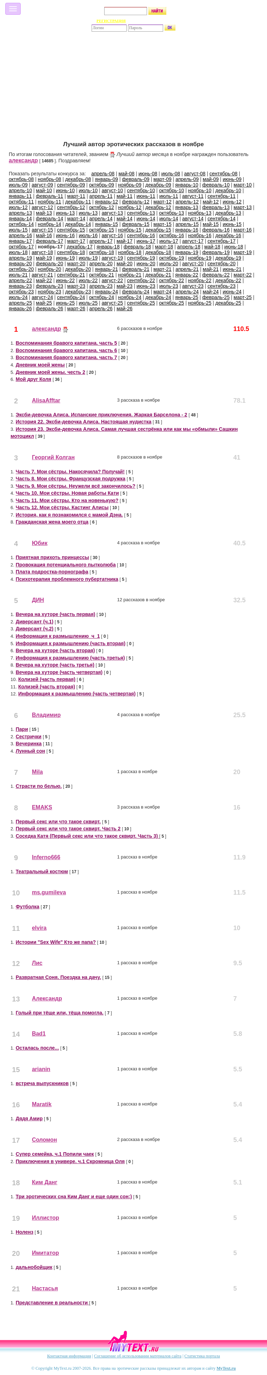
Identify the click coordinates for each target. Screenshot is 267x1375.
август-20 (192, 263)
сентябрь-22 (141, 280)
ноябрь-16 (199, 235)
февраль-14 (49, 218)
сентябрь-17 (221, 241)
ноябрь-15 (129, 230)
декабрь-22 (228, 280)
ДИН (38, 600)
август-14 (192, 218)
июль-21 (18, 275)
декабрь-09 (158, 185)
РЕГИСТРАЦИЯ (111, 21)
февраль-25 (215, 297)
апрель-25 (20, 303)
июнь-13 (65, 213)
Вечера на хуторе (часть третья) (55, 665)
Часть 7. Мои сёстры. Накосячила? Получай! (70, 471)
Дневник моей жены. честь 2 (50, 372)
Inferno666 (46, 857)
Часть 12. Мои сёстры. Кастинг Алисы (62, 507)
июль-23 (168, 286)
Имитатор (45, 1253)
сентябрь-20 (221, 263)
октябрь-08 (21, 179)
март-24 (162, 291)
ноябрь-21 (129, 275)
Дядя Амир (29, 1118)
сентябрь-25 (141, 303)
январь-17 (20, 241)
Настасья (45, 1288)
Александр (47, 998)
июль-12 (18, 207)
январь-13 (186, 207)
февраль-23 (49, 286)
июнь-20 (145, 263)
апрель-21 (187, 269)
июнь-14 (145, 218)
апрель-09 (187, 179)
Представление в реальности (52, 1302)
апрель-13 (20, 213)
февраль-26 (49, 308)
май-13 (44, 213)
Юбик (39, 543)
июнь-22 (65, 280)
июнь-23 (145, 286)
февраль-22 (215, 275)
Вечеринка (29, 743)
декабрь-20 (78, 269)
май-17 (124, 241)
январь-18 (108, 246)
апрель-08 (102, 173)
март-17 (76, 241)
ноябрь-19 (199, 258)
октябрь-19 (171, 258)
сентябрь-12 (71, 207)
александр (23, 160)
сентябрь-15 (71, 230)
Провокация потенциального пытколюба (66, 564)
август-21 (42, 275)
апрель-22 (20, 280)
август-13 (112, 213)
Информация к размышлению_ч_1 (58, 636)
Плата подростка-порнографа (52, 572)
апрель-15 (187, 224)
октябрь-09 (101, 185)
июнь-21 (232, 269)
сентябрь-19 (141, 258)
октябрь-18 (101, 252)
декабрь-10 (228, 190)
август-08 (195, 173)
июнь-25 (65, 303)
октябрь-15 (101, 230)
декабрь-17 (80, 246)
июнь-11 (145, 196)
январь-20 (20, 263)
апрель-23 (101, 286)
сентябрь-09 (71, 185)
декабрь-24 (158, 297)
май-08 (126, 173)
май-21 (211, 269)
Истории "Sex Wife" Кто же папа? (56, 942)
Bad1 (39, 1034)
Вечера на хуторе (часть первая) (55, 614)
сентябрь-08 (223, 173)
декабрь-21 (158, 275)
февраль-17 (49, 241)
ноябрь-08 (49, 179)
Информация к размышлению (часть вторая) (71, 643)
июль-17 (168, 241)
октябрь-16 (171, 235)
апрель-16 (20, 235)
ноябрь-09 (129, 185)
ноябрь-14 (49, 224)
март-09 (162, 179)
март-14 (76, 218)
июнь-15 (232, 224)
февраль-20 (49, 263)
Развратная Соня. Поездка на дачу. (58, 977)
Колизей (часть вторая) (46, 686)
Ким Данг (45, 1182)
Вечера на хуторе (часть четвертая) (59, 672)
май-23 (124, 286)
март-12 (162, 202)
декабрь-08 (78, 179)
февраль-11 (49, 196)
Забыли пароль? (156, 21)
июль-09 (18, 185)
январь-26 (20, 308)
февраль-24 (135, 291)
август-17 (192, 241)
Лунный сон (30, 751)
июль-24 (18, 297)
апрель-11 (101, 196)
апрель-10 (20, 190)
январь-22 (186, 275)
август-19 (112, 258)
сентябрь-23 (221, 286)
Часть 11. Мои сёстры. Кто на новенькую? (67, 500)
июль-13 (88, 213)
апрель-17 (101, 241)
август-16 (112, 235)
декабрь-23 (78, 291)
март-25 (243, 297)
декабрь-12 (158, 207)
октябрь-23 (21, 291)
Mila (37, 772)
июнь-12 (232, 202)
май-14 (124, 218)
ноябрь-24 (129, 297)
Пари (22, 729)
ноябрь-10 (199, 190)
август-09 (42, 185)
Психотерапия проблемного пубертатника (67, 579)
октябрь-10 (171, 190)
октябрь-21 (101, 275)
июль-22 (88, 280)
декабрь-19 (228, 258)
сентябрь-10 (141, 190)
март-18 (164, 246)
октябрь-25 (171, 303)
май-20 (124, 263)
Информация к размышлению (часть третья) (70, 658)
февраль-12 (135, 202)
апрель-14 (101, 218)
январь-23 (20, 286)
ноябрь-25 (199, 303)
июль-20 (168, 263)
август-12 (42, 207)
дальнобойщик (34, 1267)
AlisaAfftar (46, 400)
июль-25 (88, 303)
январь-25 (186, 297)
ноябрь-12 (129, 207)
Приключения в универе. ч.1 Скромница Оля (70, 1161)
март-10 (243, 185)
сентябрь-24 (71, 297)
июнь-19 (65, 258)
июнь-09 (232, 179)
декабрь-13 (228, 213)
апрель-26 (101, 308)
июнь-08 (148, 173)
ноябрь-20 (49, 269)
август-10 (112, 190)
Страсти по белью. (39, 786)
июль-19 (88, 258)
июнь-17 (145, 241)
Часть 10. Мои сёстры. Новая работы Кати (67, 493)
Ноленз (24, 1232)
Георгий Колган (53, 457)
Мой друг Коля (33, 379)
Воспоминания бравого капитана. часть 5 (66, 343)
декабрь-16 (228, 235)
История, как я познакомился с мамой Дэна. (69, 515)
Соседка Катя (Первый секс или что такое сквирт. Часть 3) (87, 836)
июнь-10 (65, 190)
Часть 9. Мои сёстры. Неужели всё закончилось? (75, 486)
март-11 (76, 196)
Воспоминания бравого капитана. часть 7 (66, 357)
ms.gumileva (49, 892)
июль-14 (168, 218)
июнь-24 (232, 291)
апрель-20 (101, 263)
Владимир (46, 715)
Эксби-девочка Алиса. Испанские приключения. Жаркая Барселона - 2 (101, 414)
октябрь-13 (171, 213)
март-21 (162, 269)
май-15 (211, 224)
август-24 (42, 297)
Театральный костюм (42, 871)
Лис (37, 963)
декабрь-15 (158, 230)
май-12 (211, 202)
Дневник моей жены (40, 365)
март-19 (243, 252)
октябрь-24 (101, 297)
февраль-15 (135, 224)
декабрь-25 (228, 303)
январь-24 (106, 291)
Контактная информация (69, 1356)
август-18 (42, 252)
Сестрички (28, 736)
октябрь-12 (101, 207)
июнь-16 (65, 235)
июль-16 (88, 235)
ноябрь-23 (49, 291)
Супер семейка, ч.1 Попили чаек (55, 1154)
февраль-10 (215, 185)
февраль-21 (135, 269)
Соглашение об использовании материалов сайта (137, 1356)
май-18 (212, 246)
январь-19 (186, 252)
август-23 (192, 286)
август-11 (192, 196)
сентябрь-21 (71, 275)
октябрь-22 (171, 280)
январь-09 (106, 179)
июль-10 (88, 190)
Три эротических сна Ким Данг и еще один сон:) (74, 1196)
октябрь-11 (21, 202)
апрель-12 (187, 202)
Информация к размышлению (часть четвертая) (76, 693)
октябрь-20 (21, 269)
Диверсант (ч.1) (34, 621)
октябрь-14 (21, 224)
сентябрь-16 (141, 235)
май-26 (124, 308)
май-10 (44, 190)
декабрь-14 (78, 224)
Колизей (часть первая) (46, 679)
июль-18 (18, 252)
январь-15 (106, 224)
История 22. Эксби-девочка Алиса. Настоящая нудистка (84, 421)
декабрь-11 (78, 202)
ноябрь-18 (129, 252)
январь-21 (106, 269)
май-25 (44, 303)
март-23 (76, 286)
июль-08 (170, 173)
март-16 (243, 230)
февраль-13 (215, 207)
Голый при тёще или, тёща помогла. (60, 1013)
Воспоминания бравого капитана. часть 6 (66, 350)
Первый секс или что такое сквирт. (58, 821)
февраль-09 (135, 179)
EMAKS (42, 807)
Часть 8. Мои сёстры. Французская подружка (71, 478)
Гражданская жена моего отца (52, 522)
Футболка (27, 906)
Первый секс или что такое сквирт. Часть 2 (68, 828)
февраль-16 (215, 230)
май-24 (211, 291)
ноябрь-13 (199, 213)
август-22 (112, 280)
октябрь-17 (21, 246)
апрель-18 (188, 246)
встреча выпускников (42, 1083)
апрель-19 (20, 258)
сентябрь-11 (221, 196)
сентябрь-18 (71, 252)
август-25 (112, 303)
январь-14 (20, 218)
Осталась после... (37, 1048)
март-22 (243, 275)
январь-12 (106, 202)
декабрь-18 (158, 252)
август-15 (42, 230)
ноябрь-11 (49, 202)
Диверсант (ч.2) (34, 628)
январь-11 (20, 196)
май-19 (44, 258)
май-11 (124, 196)
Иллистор (45, 1218)
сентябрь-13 (141, 213)
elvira (39, 928)
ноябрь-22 (199, 280)
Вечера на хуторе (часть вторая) (55, 650)
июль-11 (168, 196)
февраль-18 (137, 246)
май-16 (44, 235)
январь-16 (186, 230)
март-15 (162, 224)
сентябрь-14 (221, 218)
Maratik (42, 1104)
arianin (41, 1069)
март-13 (243, 207)
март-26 (76, 308)
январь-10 (186, 185)
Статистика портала (202, 1356)
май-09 (211, 179)
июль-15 (18, 230)
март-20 (76, 263)
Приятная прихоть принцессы (52, 557)
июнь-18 (233, 246)
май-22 (44, 280)
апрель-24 (187, 291)
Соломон (44, 1140)
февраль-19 (215, 252)
